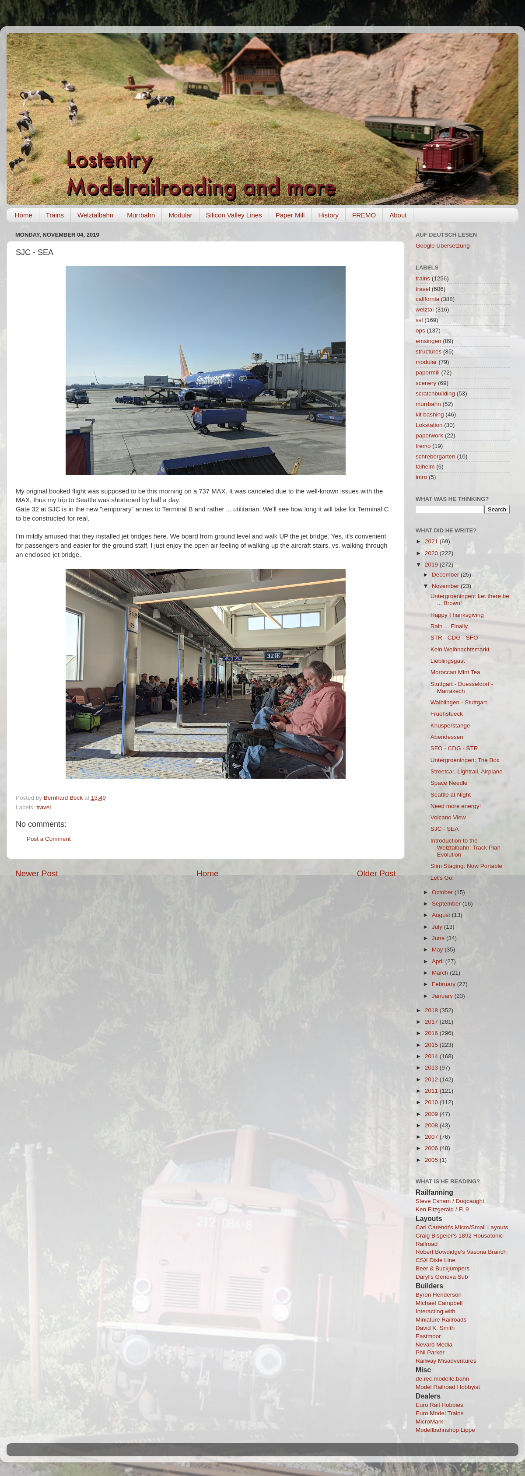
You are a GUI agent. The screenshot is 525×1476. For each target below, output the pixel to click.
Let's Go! (442, 877)
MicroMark (429, 1421)
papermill (428, 372)
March (441, 972)
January (443, 996)
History (328, 215)
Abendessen (446, 737)
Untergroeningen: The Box (465, 760)
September (447, 903)
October (443, 892)
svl (419, 320)
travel (43, 807)
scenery (426, 383)
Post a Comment (49, 839)
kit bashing (430, 414)
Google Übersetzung (443, 245)
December (446, 574)
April (438, 961)
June (439, 938)
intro (421, 477)
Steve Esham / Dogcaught (450, 1201)
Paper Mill (290, 215)
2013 (432, 1067)
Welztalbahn (95, 215)
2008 (432, 1125)
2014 (432, 1056)
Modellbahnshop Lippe (445, 1430)
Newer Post (36, 873)
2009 (432, 1114)
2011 (432, 1091)
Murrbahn (141, 215)
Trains (55, 215)
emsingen (428, 341)
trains (423, 278)
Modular (180, 215)
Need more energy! (455, 806)
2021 (432, 541)
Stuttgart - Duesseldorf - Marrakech (461, 687)
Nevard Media (434, 1344)
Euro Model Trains (440, 1413)
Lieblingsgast (447, 661)
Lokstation (429, 425)
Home (23, 215)
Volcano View (448, 817)
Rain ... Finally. (449, 626)
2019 (432, 564)
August (442, 915)
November (446, 586)
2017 (432, 1021)
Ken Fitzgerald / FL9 (442, 1209)
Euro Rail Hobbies (439, 1405)
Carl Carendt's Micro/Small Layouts (462, 1227)
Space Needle (449, 783)
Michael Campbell (439, 1303)
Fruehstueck (446, 713)
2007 (432, 1136)
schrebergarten (435, 456)
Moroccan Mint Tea (455, 672)
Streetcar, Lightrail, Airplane (466, 771)
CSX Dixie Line (435, 1260)
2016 (432, 1033)
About (397, 215)
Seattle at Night (450, 794)
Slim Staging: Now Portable (466, 866)
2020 (432, 553)
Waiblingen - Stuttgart (458, 702)
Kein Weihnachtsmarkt (460, 649)
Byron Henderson (439, 1294)
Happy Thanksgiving (457, 615)
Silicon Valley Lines (234, 215)
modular (426, 362)
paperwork (429, 435)
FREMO (364, 215)
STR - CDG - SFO (454, 637)
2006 (432, 1148)
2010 (432, 1102)
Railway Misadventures (446, 1360)
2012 (432, 1079)
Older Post (376, 873)
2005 (432, 1160)
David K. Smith (435, 1328)
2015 (432, 1045)
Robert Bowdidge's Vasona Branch (461, 1252)
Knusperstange (450, 725)
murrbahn (428, 404)
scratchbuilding (435, 393)
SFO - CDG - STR (454, 748)
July (438, 926)
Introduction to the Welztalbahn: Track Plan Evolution (465, 847)
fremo (423, 446)
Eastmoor (428, 1336)
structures (428, 351)
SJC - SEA (444, 828)
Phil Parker (430, 1352)
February (444, 984)
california (427, 299)
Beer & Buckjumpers (442, 1268)
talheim (425, 466)
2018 (432, 1010)
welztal (425, 309)
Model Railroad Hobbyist (448, 1387)
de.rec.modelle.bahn (442, 1378)
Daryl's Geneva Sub (442, 1276)
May (438, 949)
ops (420, 330)
